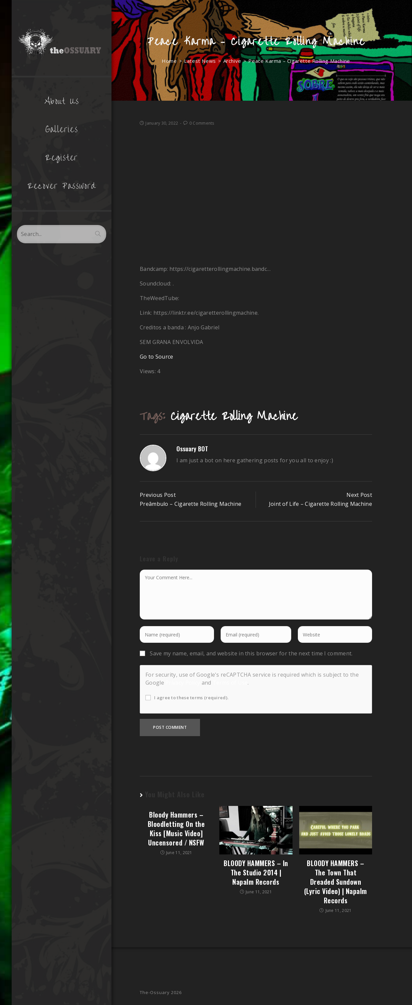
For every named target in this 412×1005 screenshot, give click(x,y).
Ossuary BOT (192, 448)
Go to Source (156, 356)
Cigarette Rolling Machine (234, 416)
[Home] (169, 60)
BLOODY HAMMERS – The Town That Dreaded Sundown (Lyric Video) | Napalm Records (335, 881)
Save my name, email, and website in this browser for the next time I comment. (251, 653)
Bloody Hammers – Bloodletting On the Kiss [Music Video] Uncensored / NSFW (176, 828)
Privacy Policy (182, 682)
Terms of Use (230, 682)
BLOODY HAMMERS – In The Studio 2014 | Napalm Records (256, 872)
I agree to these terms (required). (186, 698)
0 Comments (201, 123)
